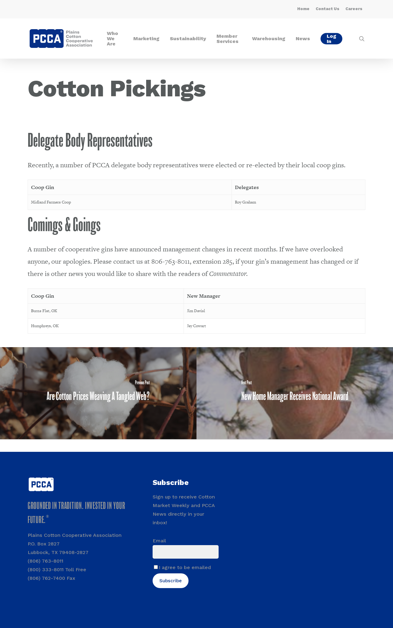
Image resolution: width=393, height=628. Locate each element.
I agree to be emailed (185, 567)
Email (159, 541)
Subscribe (170, 580)
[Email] (186, 552)
